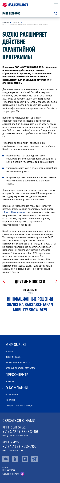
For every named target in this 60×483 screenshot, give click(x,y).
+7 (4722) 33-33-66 (20, 432)
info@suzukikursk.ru (13, 450)
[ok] (15, 459)
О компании (11, 394)
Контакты (10, 400)
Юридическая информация (19, 405)
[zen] (25, 459)
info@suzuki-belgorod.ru (15, 435)
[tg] (34, 459)
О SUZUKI (9, 351)
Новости (9, 381)
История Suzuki (13, 357)
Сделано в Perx (10, 473)
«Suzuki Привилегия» (13, 212)
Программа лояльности (17, 362)
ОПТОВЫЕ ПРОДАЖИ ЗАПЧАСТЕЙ (20, 368)
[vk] (5, 459)
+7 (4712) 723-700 (19, 446)
